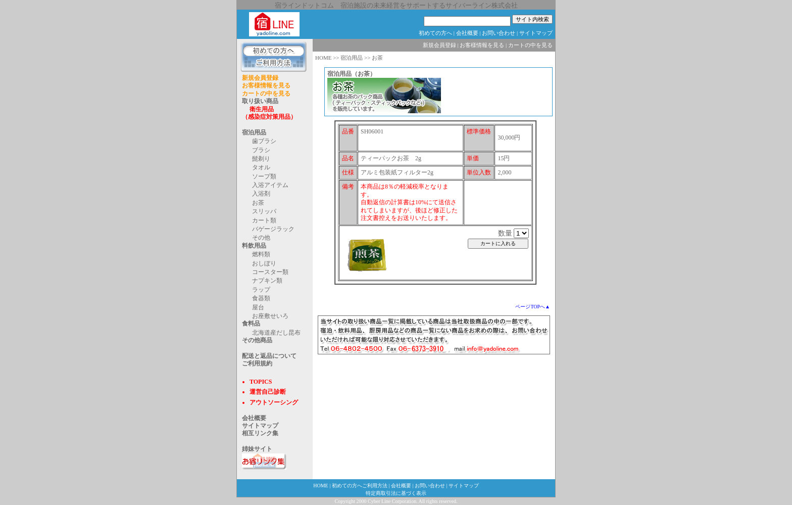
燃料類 (261, 254)
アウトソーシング (274, 402)
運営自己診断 (268, 391)
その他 (261, 237)
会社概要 (467, 33)
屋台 (258, 307)
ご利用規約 (257, 363)
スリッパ (264, 211)
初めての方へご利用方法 (359, 485)
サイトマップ (536, 33)
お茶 (258, 202)
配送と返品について (269, 355)
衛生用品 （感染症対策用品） (269, 113)
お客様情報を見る (266, 85)
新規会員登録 (260, 77)
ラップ (261, 289)
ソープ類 (264, 176)
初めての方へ (435, 33)
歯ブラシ (264, 141)
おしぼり (264, 263)
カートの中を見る (266, 93)
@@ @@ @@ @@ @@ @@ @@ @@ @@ (521, 233)
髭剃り (261, 158)
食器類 (261, 298)
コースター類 (270, 272)
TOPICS (261, 381)
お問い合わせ (498, 33)
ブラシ (261, 150)
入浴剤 (261, 193)
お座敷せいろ (270, 315)
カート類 (264, 220)
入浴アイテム (270, 185)
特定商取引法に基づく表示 (396, 493)
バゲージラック (273, 229)
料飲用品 (254, 245)
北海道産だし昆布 (276, 332)
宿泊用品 (254, 132)
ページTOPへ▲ (532, 306)
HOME (323, 58)
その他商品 (257, 340)
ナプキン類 (267, 280)
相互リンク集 (260, 433)
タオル (261, 167)
